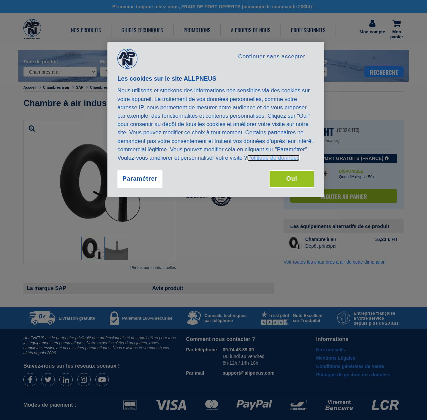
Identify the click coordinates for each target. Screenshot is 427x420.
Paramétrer (139, 178)
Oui (291, 178)
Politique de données (273, 158)
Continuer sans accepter (271, 56)
